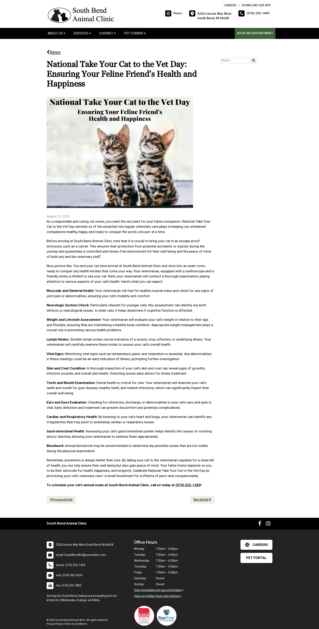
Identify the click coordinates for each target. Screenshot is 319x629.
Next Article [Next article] (202, 499)
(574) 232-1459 (188, 485)
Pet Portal (256, 558)
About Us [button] (56, 33)
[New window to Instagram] (268, 524)
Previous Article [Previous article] (61, 499)
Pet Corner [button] (135, 33)
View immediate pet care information (158, 590)
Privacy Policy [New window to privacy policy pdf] (54, 623)
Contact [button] (107, 33)
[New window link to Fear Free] (167, 616)
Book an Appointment (255, 33)
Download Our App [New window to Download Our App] (256, 5)
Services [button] (82, 33)
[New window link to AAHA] (145, 616)
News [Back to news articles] (54, 52)
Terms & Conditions (75, 623)
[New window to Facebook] (259, 524)
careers (256, 544)
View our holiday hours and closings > (158, 596)
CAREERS (230, 5)
